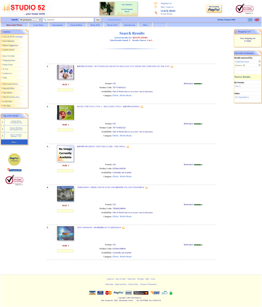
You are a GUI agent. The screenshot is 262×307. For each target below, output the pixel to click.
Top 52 (11, 97)
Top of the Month (10, 116)
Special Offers (9, 88)
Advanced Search (114, 20)
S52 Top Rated (241, 97)
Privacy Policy (133, 284)
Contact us (169, 7)
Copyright (121, 298)
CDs (236, 86)
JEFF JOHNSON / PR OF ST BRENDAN (99, 227)
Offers (145, 25)
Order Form (8, 65)
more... (14, 142)
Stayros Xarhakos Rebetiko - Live (16, 135)
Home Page (109, 284)
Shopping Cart (166, 3)
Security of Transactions (148, 284)
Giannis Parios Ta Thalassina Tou (16, 122)
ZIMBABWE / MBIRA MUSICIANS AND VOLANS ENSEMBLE (110, 187)
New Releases (8, 41)
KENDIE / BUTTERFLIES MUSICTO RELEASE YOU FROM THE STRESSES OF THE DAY (123, 66)
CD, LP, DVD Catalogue (13, 37)
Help (162, 7)
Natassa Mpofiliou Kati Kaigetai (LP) (16, 128)
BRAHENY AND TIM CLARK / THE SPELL (101, 146)
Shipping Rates (9, 60)
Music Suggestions (10, 45)
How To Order (9, 56)
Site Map (6, 105)
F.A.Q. (5, 69)
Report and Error (120, 284)
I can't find (7, 101)
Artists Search (8, 49)
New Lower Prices (14, 25)
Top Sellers (7, 93)
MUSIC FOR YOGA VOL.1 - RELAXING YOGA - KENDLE (108, 106)
